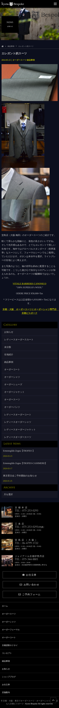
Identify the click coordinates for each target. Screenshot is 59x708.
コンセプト (7, 653)
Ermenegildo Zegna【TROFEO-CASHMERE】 (25, 463)
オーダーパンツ (12, 407)
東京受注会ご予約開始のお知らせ (20, 475)
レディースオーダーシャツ (17, 422)
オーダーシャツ (12, 377)
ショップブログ (9, 677)
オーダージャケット (14, 392)
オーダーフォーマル (11, 630)
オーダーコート (12, 369)
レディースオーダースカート (18, 339)
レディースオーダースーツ (17, 437)
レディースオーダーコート (17, 414)
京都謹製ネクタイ (10, 645)
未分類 (7, 347)
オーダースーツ (12, 399)
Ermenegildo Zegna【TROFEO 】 (19, 451)
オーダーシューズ (13, 384)
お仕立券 (29, 575)
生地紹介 (8, 354)
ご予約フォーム (29, 594)
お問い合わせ (29, 584)
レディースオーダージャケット (20, 429)
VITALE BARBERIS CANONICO (29, 283)
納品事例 (11, 46)
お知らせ (8, 332)
